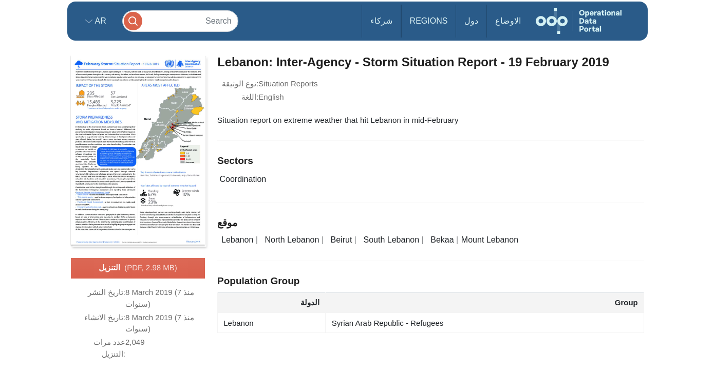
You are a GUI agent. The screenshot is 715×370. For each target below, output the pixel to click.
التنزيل (138, 268)
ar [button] (99, 20)
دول (471, 20)
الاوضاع (508, 20)
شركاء (381, 20)
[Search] (180, 20)
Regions (429, 20)
